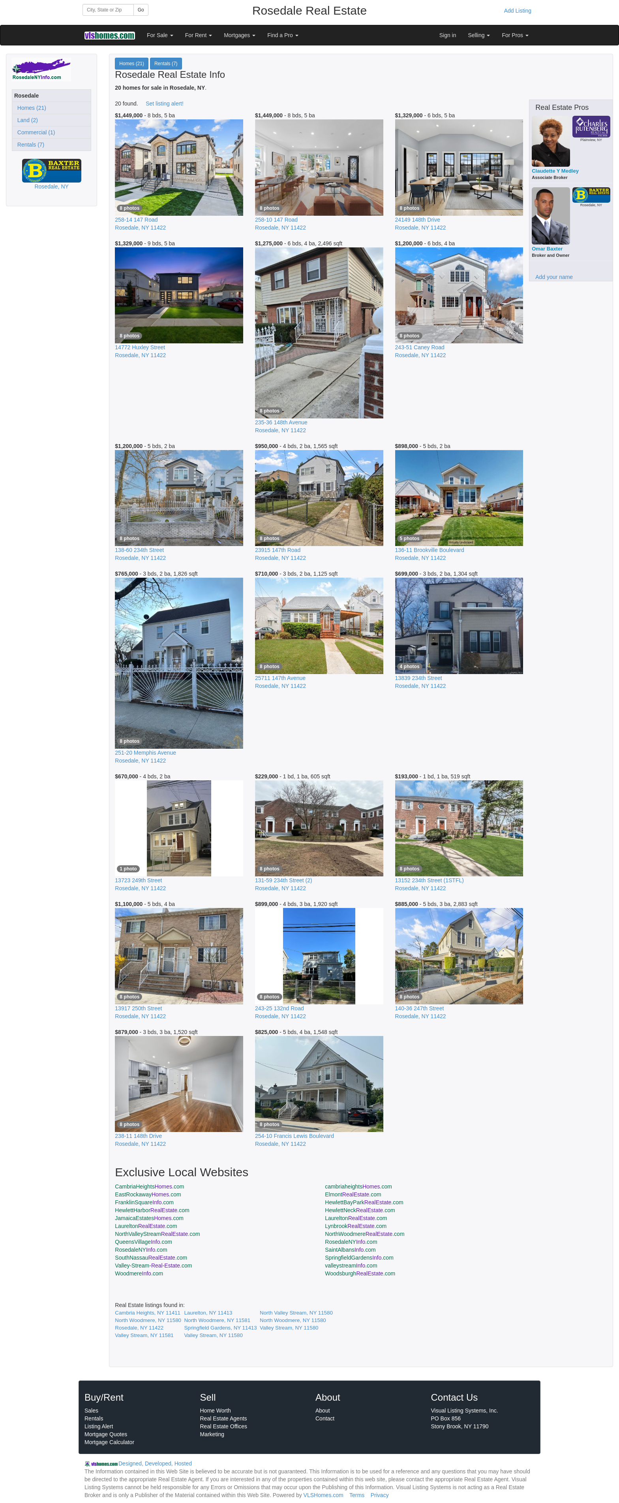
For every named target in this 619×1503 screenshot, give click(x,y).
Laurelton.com (356, 1218)
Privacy (380, 1495)
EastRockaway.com (148, 1194)
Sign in (447, 35)
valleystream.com (351, 1265)
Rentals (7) (29, 144)
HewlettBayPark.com (364, 1202)
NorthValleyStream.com (157, 1234)
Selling (479, 35)
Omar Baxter (547, 249)
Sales (91, 1410)
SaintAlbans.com (350, 1250)
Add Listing (517, 11)
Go (141, 10)
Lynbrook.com (355, 1226)
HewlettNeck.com (360, 1210)
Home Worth (215, 1410)
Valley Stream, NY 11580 (289, 1328)
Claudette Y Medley (555, 171)
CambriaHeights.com (149, 1186)
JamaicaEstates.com (149, 1218)
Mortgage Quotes (105, 1434)
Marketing (212, 1434)
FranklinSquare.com (144, 1202)
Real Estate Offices (224, 1426)
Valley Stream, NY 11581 (144, 1335)
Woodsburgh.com (360, 1273)
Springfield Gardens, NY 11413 (220, 1328)
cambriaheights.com (358, 1186)
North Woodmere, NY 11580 (148, 1320)
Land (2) (26, 120)
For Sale (160, 35)
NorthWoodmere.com (364, 1234)
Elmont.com (353, 1194)
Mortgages (239, 35)
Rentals (93, 1418)
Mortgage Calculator (109, 1442)
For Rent (198, 35)
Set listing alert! (165, 103)
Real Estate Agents (223, 1418)
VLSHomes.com (323, 1495)
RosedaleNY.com (351, 1242)
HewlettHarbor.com (152, 1210)
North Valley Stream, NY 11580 (296, 1313)
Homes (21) (30, 108)
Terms (356, 1495)
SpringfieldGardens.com (359, 1257)
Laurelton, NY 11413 (208, 1313)
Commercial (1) (34, 132)
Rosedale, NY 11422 (139, 1328)
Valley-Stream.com (153, 1265)
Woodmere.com (139, 1273)
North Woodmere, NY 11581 (217, 1320)
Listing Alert (98, 1426)
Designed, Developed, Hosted (155, 1463)
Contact (324, 1418)
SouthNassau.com (151, 1257)
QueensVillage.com (143, 1242)
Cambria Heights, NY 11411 (147, 1313)
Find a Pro (282, 35)
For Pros (515, 35)
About (322, 1410)
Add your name (554, 277)
